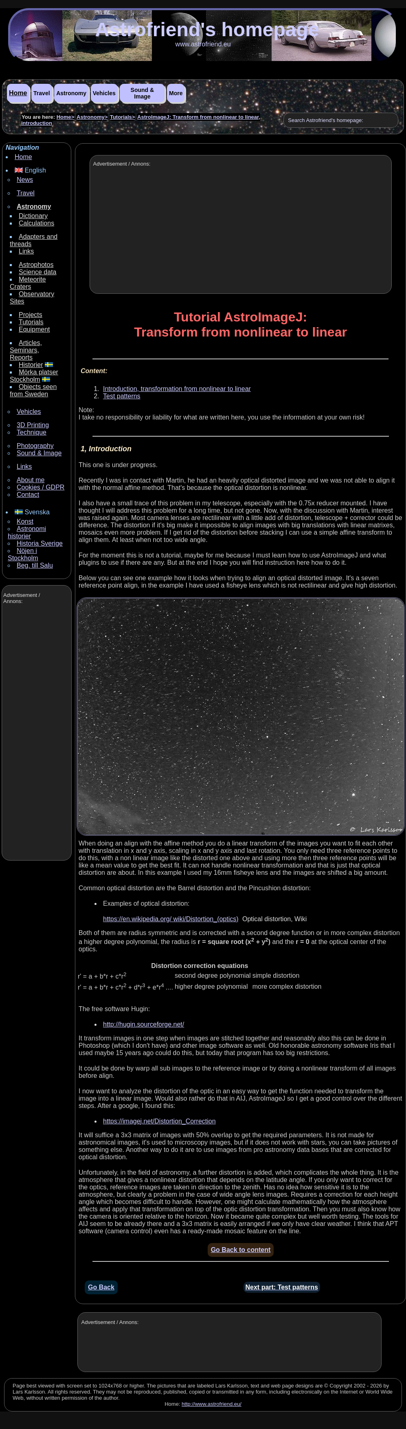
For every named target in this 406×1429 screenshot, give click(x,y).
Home (18, 93)
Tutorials (31, 322)
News (25, 179)
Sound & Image (142, 93)
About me (30, 479)
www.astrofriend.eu (202, 44)
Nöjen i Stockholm (23, 554)
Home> (66, 117)
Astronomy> (92, 117)
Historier (31, 364)
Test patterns (121, 396)
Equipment (34, 329)
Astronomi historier (27, 532)
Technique (31, 432)
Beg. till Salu (35, 565)
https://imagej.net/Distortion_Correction (159, 1121)
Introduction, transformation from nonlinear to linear (177, 388)
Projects (30, 314)
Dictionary (33, 215)
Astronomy (71, 93)
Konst (25, 521)
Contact (28, 494)
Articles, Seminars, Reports (26, 350)
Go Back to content (241, 1249)
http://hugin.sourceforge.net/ (143, 1024)
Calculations (36, 223)
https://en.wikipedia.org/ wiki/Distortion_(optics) (171, 919)
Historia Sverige (40, 543)
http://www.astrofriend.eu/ (211, 1404)
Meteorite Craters (28, 283)
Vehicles (104, 93)
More (175, 93)
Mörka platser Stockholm (34, 376)
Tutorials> (122, 117)
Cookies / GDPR (40, 487)
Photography (35, 445)
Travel (41, 93)
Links (26, 251)
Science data (38, 272)
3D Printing (33, 425)
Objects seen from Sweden (33, 390)
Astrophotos (36, 264)
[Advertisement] (35, 733)
